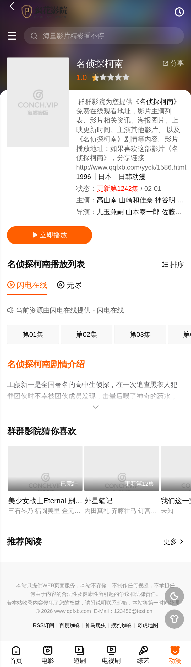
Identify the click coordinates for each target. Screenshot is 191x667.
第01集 (33, 334)
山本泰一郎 (143, 212)
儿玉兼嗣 (110, 212)
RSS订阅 (43, 625)
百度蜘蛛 (69, 625)
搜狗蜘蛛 (121, 625)
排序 (173, 264)
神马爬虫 (95, 625)
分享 (173, 63)
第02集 (86, 334)
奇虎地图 (147, 625)
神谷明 (165, 200)
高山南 (107, 200)
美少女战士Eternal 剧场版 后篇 (57, 501)
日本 (105, 176)
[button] (50, 365)
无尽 (69, 285)
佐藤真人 (175, 212)
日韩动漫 (132, 176)
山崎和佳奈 (136, 200)
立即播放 (49, 235)
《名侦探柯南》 (156, 101)
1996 (83, 176)
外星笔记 (98, 501)
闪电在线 (27, 285)
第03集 (140, 334)
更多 (173, 541)
